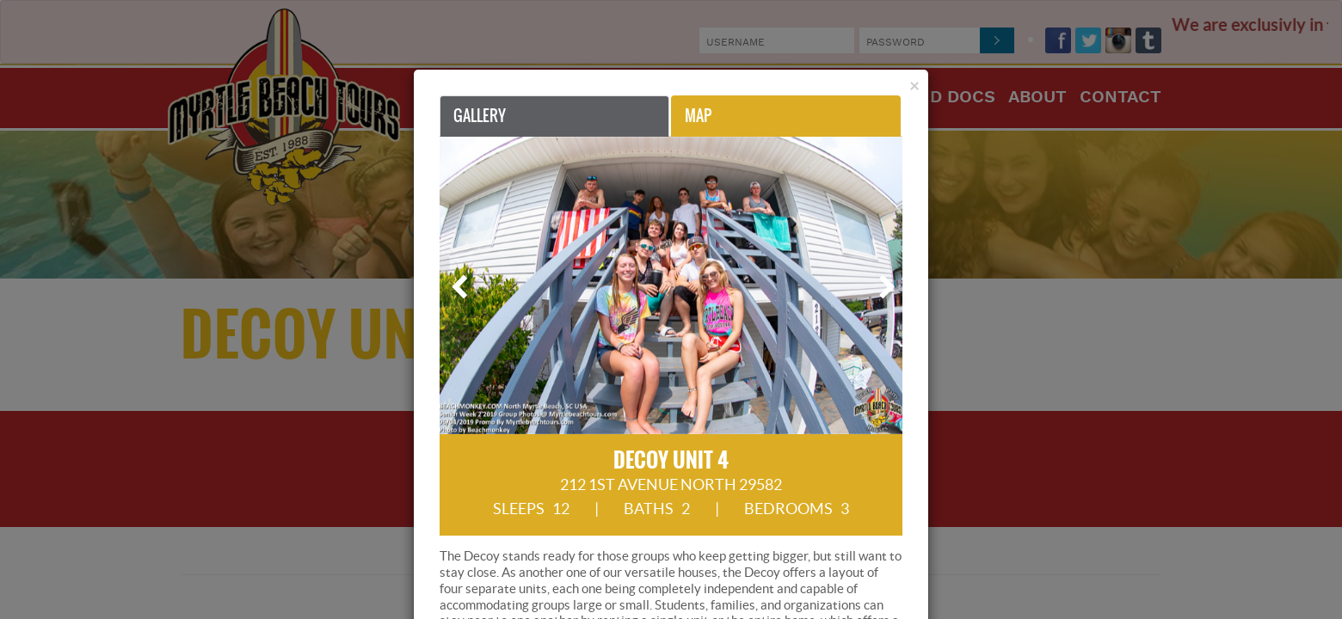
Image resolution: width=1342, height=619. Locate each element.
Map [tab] (698, 115)
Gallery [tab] (479, 115)
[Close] (914, 86)
